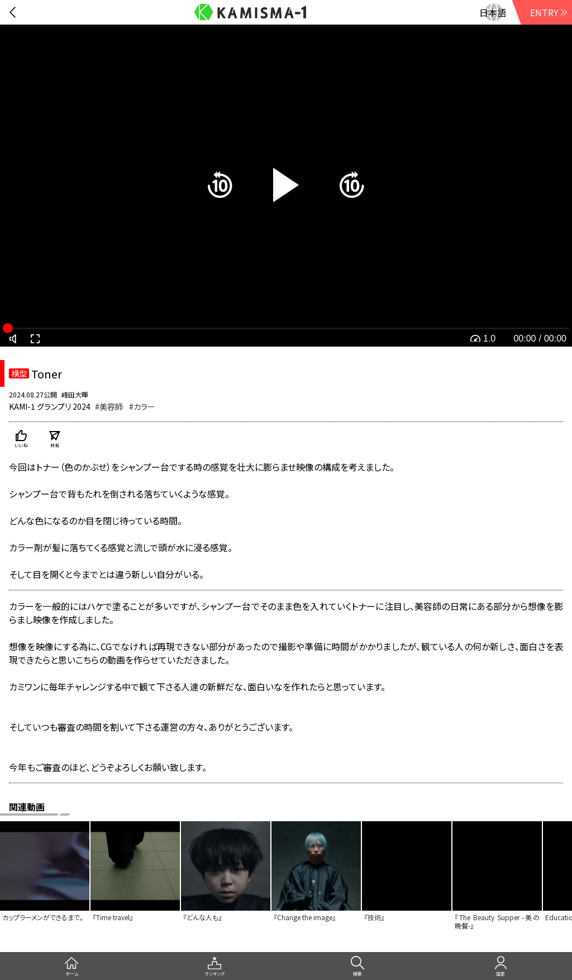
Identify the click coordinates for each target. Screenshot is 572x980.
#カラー (142, 406)
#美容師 (109, 406)
